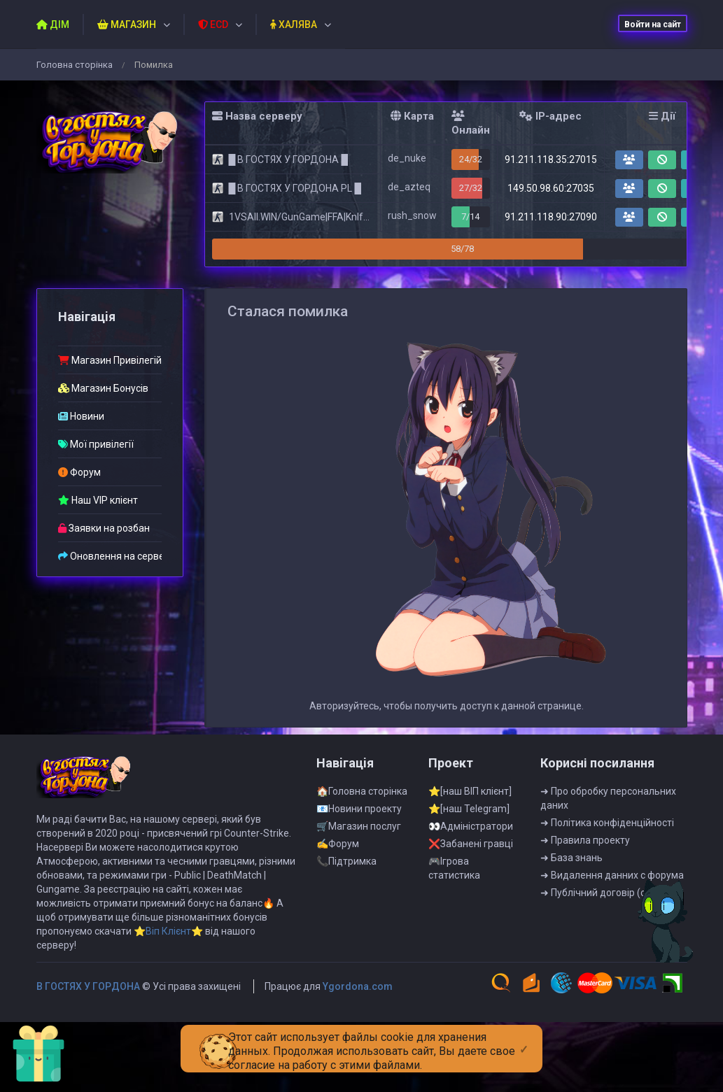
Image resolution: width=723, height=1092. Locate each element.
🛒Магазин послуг (358, 886)
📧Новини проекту (359, 868)
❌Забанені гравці (470, 903)
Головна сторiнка (74, 64)
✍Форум (337, 903)
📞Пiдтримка (346, 921)
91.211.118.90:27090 (551, 216)
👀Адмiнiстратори (470, 886)
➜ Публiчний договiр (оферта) (609, 952)
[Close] (523, 1038)
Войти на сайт (652, 24)
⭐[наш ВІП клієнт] (470, 851)
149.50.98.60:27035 (550, 188)
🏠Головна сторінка (361, 851)
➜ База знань (571, 917)
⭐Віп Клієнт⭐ (168, 991)
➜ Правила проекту (585, 900)
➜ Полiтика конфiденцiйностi (607, 882)
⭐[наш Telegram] (469, 868)
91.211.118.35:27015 (551, 159)
